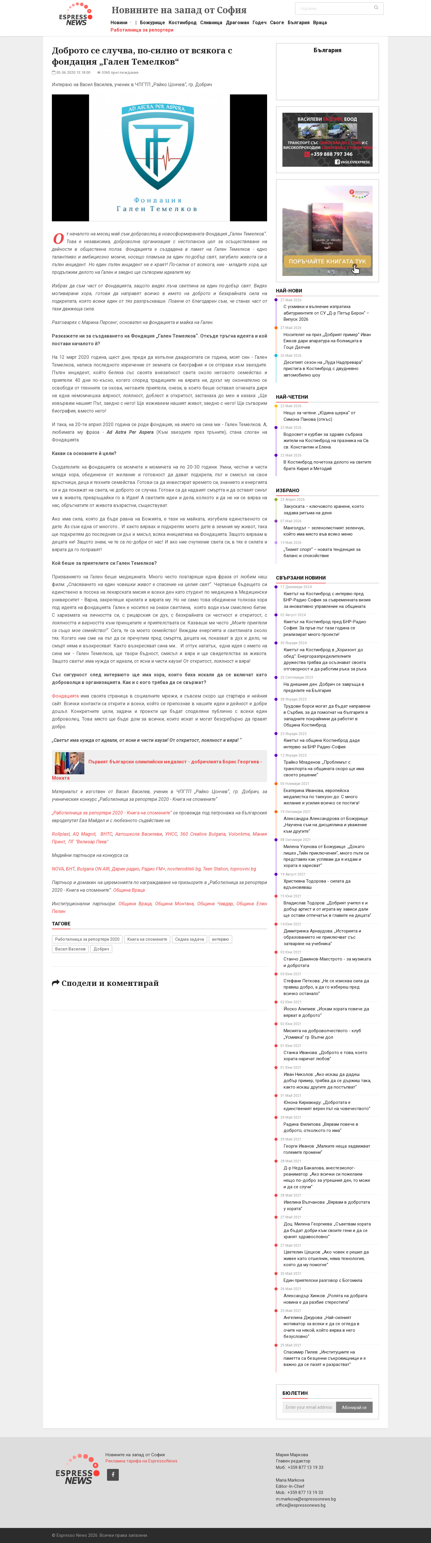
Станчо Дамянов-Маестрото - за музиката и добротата (327, 962)
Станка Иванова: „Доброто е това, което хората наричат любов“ (325, 1055)
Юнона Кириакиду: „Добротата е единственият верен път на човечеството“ (327, 1105)
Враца (320, 23)
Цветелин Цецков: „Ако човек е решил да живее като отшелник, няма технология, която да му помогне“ (326, 1258)
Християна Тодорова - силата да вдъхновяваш (317, 884)
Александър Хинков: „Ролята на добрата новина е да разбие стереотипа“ (325, 1299)
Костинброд (183, 23)
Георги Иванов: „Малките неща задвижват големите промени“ (327, 1149)
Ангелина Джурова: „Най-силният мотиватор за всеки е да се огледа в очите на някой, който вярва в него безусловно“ (321, 1327)
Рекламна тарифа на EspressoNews (141, 1461)
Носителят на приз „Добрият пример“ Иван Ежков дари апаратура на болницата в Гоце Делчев (327, 341)
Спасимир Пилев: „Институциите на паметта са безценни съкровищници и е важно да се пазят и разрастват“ (325, 1358)
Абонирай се (354, 1407)
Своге (277, 23)
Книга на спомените (147, 939)
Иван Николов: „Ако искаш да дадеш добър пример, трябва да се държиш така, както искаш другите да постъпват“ (327, 1081)
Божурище (152, 23)
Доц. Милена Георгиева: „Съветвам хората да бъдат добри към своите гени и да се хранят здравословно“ (327, 1230)
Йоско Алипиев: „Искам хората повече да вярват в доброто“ (326, 1012)
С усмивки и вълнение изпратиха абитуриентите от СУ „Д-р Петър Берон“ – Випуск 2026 (326, 313)
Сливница (211, 23)
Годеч (260, 23)
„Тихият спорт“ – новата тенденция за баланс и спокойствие (322, 552)
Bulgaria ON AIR (93, 869)
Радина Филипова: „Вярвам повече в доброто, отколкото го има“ (321, 1127)
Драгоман (237, 23)
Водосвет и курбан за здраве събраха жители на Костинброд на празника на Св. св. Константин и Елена (326, 441)
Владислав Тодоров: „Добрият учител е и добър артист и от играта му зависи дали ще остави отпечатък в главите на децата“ (327, 909)
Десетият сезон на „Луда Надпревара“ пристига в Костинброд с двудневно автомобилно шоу (323, 369)
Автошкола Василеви (138, 834)
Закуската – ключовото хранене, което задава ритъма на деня (324, 509)
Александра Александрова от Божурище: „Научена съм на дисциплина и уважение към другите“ (326, 825)
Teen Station (215, 869)
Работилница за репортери (142, 31)
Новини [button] (119, 23)
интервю (220, 939)
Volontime (239, 834)
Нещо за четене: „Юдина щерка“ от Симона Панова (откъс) (320, 416)
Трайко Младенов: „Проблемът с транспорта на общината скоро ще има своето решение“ (324, 769)
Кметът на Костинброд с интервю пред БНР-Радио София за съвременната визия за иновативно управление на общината (327, 600)
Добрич (101, 949)
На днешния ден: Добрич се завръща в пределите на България (324, 687)
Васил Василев (70, 949)
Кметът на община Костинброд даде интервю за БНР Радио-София (322, 743)
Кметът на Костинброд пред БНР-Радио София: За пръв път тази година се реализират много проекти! (325, 628)
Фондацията (65, 696)
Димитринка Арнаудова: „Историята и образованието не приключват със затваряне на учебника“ (322, 937)
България (299, 23)
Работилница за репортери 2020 (87, 939)
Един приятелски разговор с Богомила (323, 1280)
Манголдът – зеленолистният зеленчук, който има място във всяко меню (324, 531)
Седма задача (189, 939)
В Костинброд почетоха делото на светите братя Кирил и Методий (327, 465)
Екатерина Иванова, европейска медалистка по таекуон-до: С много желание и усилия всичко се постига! (321, 797)
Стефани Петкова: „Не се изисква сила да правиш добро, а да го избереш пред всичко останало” (326, 987)
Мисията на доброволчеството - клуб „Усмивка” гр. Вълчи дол (322, 1034)
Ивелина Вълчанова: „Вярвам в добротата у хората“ (327, 1205)
